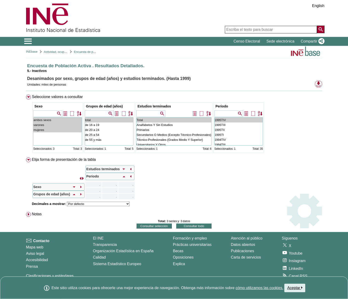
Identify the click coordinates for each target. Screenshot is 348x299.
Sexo (38, 106)
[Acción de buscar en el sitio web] (321, 29)
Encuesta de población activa (93, 52)
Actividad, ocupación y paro (62, 52)
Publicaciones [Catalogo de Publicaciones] (242, 251)
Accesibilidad (37, 260)
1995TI (239, 134)
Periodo (221, 106)
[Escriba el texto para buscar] (271, 29)
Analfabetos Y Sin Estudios (174, 124)
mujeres (57, 129)
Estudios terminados (154, 106)
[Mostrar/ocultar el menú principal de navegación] (28, 41)
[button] (312, 41)
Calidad (99, 257)
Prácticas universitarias (192, 245)
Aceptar (294, 288)
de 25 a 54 (109, 134)
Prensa (32, 266)
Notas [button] (37, 214)
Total (174, 120)
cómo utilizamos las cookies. (259, 288)
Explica (179, 264)
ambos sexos (57, 120)
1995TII (239, 129)
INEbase (32, 51)
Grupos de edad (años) (104, 106)
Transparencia (105, 245)
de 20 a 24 (109, 129)
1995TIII (239, 124)
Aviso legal (35, 254)
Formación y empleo (190, 238)
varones (57, 124)
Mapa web (34, 247)
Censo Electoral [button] (247, 41)
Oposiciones (183, 257)
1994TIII (239, 144)
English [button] (318, 6)
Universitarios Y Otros (174, 144)
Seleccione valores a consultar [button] (57, 97)
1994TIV (239, 139)
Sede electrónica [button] (280, 41)
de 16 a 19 (109, 124)
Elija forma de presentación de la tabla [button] (64, 159)
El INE (98, 238)
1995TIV (239, 120)
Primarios (174, 129)
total (109, 120)
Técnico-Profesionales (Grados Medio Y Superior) (174, 139)
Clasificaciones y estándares (50, 276)
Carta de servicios (246, 257)
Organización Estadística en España (123, 251)
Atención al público (246, 238)
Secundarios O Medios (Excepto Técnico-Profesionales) (174, 134)
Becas (178, 251)
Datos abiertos (243, 245)
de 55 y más (109, 139)
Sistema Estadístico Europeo (117, 264)
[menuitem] (174, 124)
